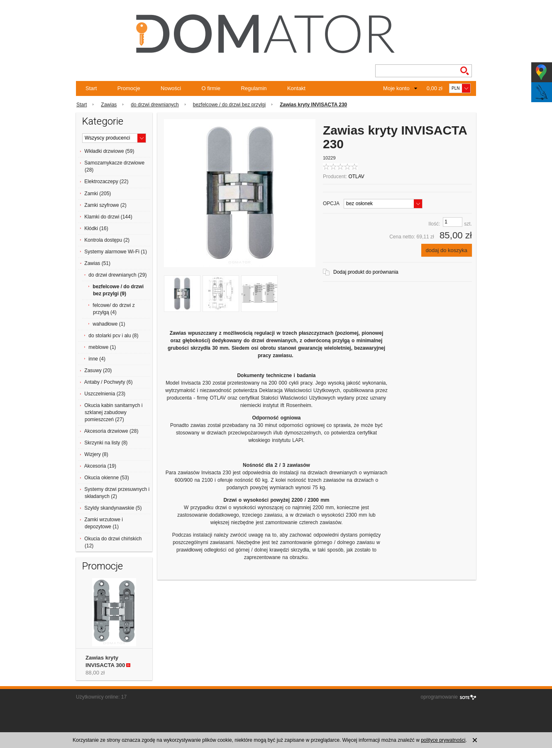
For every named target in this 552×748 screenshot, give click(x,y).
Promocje (128, 88)
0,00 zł (434, 88)
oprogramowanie (439, 697)
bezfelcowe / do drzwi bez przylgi (229, 105)
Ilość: (434, 224)
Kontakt (296, 88)
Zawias (109, 105)
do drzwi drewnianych (154, 105)
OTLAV (356, 176)
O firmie (211, 88)
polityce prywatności (443, 740)
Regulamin (253, 88)
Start (91, 88)
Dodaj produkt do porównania (365, 272)
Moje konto (396, 88)
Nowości (171, 88)
